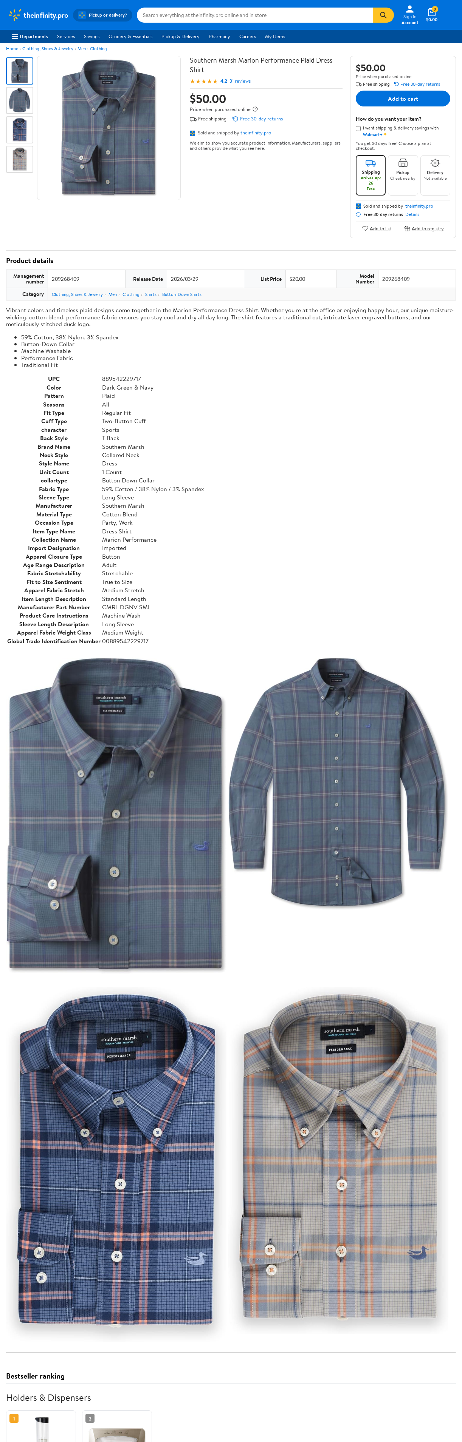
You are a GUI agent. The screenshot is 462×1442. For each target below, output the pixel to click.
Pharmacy (219, 36)
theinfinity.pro (255, 132)
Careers (247, 36)
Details (412, 214)
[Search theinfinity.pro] (255, 15)
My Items (275, 36)
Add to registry (424, 228)
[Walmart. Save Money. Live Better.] (38, 15)
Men (82, 48)
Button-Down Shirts (182, 294)
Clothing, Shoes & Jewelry (47, 48)
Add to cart (403, 98)
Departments (30, 36)
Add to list (376, 228)
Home (12, 48)
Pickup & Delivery (180, 36)
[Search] (383, 15)
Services (66, 36)
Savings (91, 36)
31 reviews (240, 81)
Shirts (151, 294)
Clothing (98, 48)
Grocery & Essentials (130, 36)
